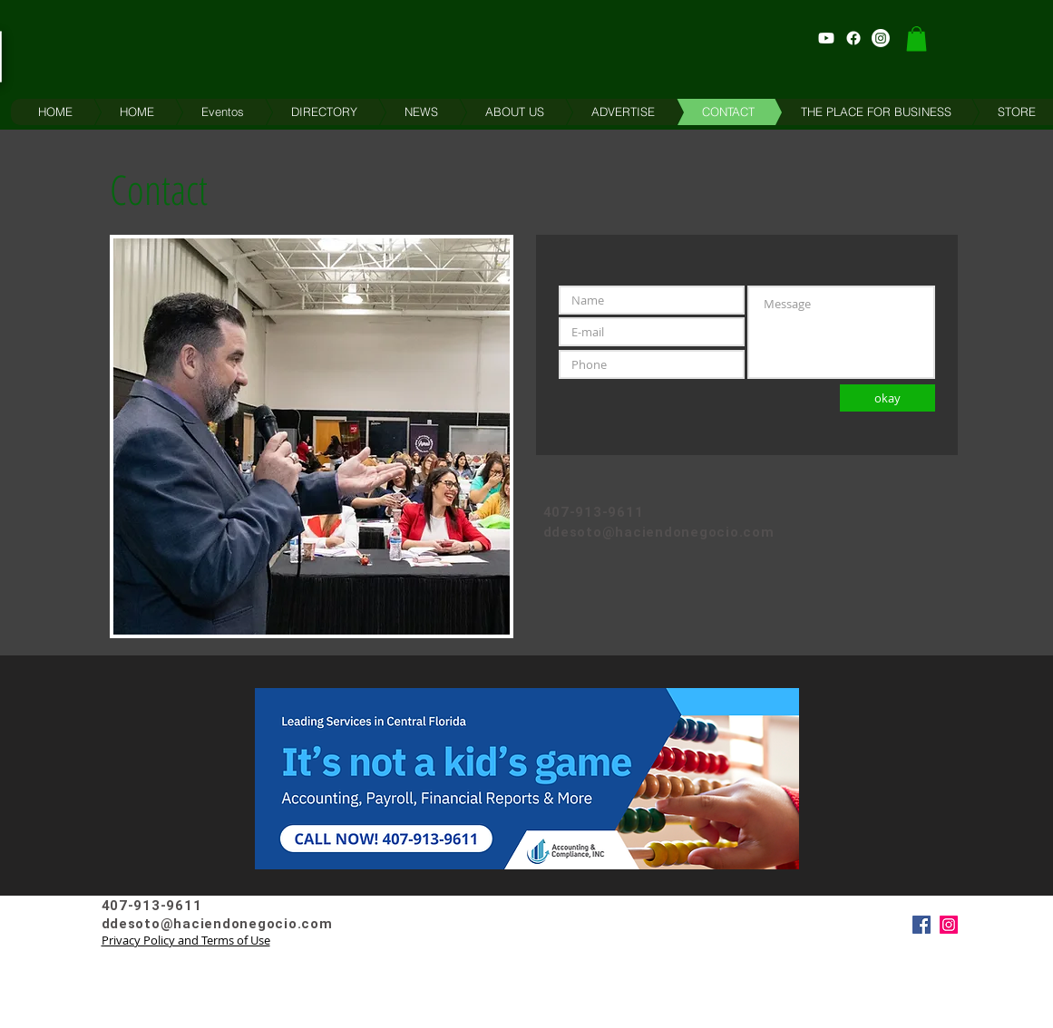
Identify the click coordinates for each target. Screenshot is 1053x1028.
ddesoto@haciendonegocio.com (659, 532)
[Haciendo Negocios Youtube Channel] (826, 38)
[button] (916, 38)
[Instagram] (949, 925)
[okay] (887, 398)
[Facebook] (921, 925)
